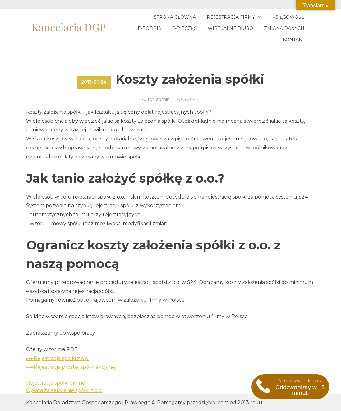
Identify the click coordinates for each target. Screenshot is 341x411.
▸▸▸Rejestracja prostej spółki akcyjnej (71, 367)
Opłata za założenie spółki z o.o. (64, 390)
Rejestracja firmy (231, 17)
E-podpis (149, 28)
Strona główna (175, 17)
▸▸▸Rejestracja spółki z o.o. (57, 358)
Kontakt (293, 39)
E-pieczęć (184, 28)
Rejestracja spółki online (55, 383)
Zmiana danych (284, 28)
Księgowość (288, 17)
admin (163, 99)
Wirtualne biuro (230, 28)
